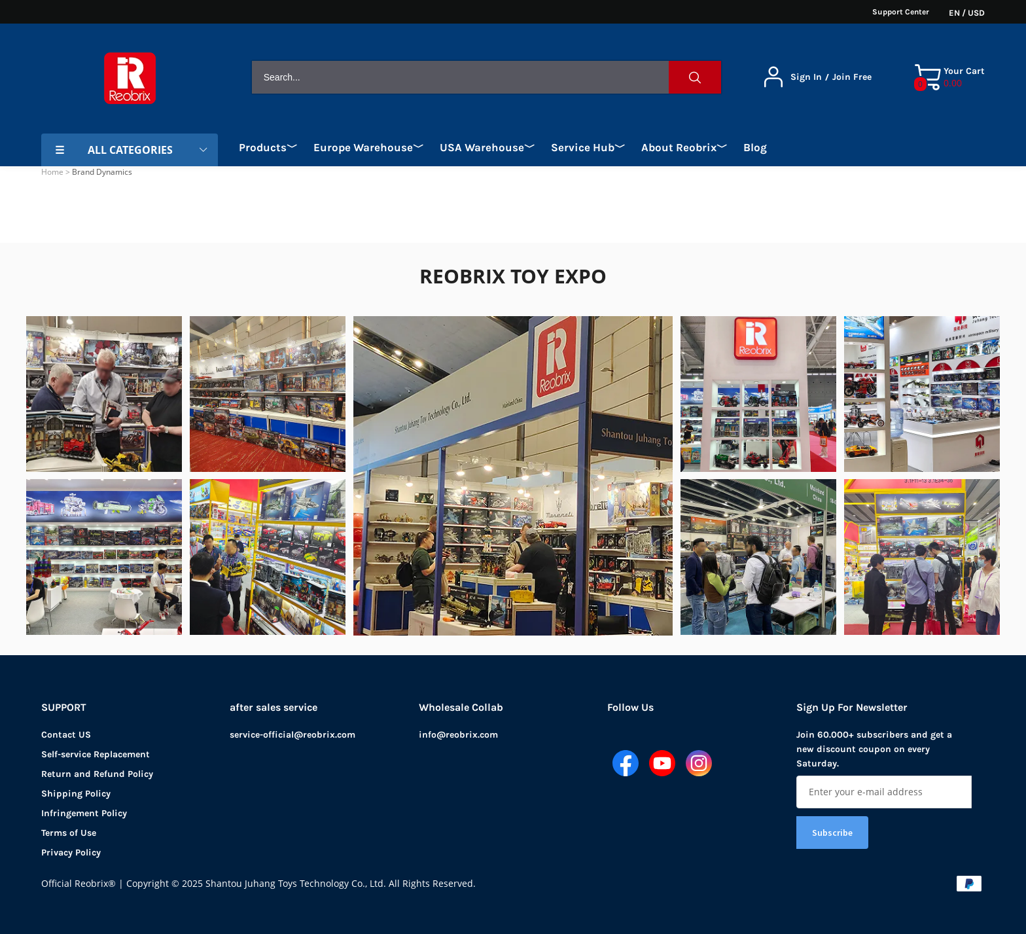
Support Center (900, 11)
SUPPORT (63, 707)
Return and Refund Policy (97, 774)
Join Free (852, 77)
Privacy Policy (71, 852)
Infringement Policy (84, 813)
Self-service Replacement (95, 754)
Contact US (66, 734)
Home (52, 171)
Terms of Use (68, 832)
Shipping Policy (76, 793)
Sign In (806, 77)
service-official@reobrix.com (292, 734)
